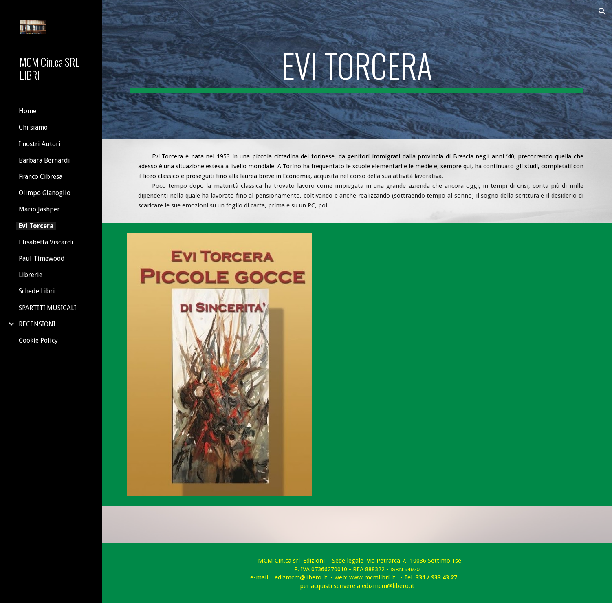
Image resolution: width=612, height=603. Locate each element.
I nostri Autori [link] (40, 144)
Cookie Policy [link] (38, 340)
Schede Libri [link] (37, 291)
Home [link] (27, 111)
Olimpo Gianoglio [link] (44, 193)
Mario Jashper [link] (39, 209)
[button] (602, 11)
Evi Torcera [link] (36, 226)
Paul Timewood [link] (42, 258)
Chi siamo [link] (33, 127)
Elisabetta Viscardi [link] (46, 242)
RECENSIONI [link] (37, 324)
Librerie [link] (30, 275)
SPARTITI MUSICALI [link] (47, 308)
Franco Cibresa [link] (40, 176)
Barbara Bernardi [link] (44, 160)
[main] (356, 69)
